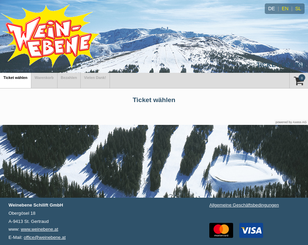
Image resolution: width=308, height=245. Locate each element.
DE (271, 8)
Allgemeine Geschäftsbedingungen (244, 205)
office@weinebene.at (45, 237)
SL (298, 8)
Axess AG (300, 122)
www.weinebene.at (39, 229)
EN (285, 8)
